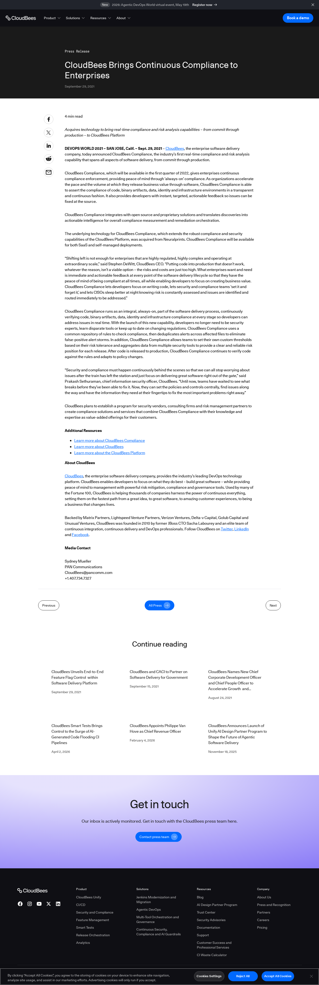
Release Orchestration (93, 935)
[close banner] (313, 4)
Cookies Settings (209, 978)
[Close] (311, 978)
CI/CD (80, 905)
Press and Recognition (274, 905)
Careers (263, 920)
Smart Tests (85, 927)
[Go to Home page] (21, 18)
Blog (200, 897)
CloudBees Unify (88, 897)
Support (203, 935)
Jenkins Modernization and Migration (156, 899)
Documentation (208, 927)
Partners (263, 912)
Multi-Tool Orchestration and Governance (157, 919)
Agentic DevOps (148, 909)
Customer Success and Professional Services (214, 945)
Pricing (262, 927)
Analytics (83, 943)
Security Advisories (211, 920)
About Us (264, 897)
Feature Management (92, 920)
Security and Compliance (94, 912)
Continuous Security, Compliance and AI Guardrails (158, 931)
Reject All (243, 978)
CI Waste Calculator (212, 955)
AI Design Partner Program (217, 905)
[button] (53, 18)
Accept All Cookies (277, 978)
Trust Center (206, 912)
